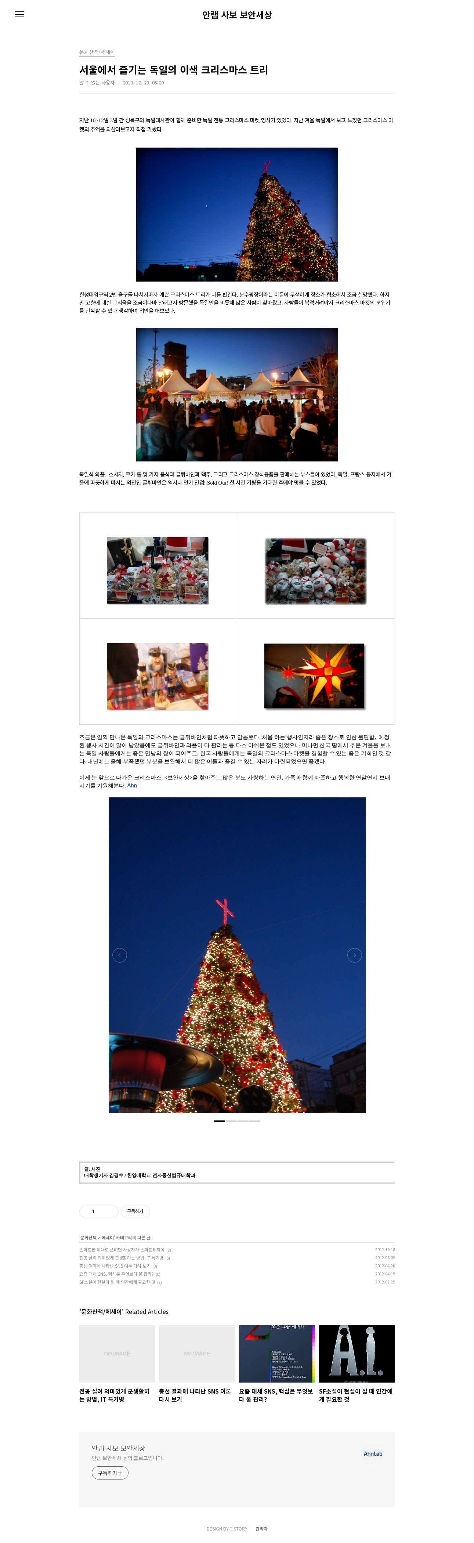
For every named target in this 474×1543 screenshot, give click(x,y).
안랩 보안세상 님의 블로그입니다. (128, 1457)
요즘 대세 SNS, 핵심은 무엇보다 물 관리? (116, 1274)
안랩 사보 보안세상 (237, 14)
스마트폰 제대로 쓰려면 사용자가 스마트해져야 (121, 1249)
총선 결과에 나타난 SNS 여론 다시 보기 (115, 1266)
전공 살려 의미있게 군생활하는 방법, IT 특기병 (121, 1257)
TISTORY (238, 1528)
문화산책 (88, 1237)
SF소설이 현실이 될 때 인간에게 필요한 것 (117, 1282)
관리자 (262, 1528)
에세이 (108, 1237)
